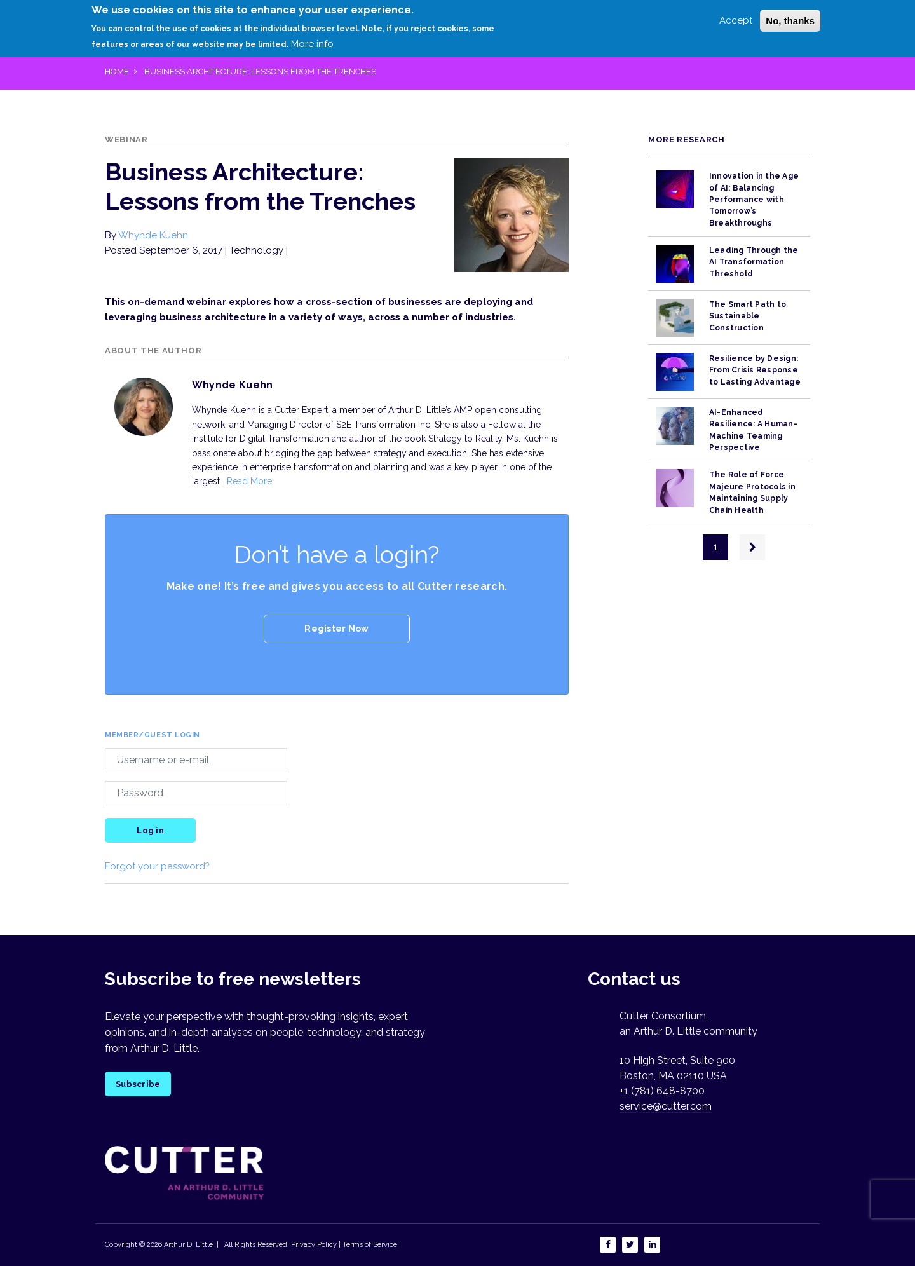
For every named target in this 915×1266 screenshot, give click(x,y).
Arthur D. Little (187, 1245)
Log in (150, 830)
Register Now (336, 628)
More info (312, 44)
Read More (249, 481)
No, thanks (790, 20)
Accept (735, 20)
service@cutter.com (666, 1106)
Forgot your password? (157, 866)
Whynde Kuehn (153, 235)
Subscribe (138, 1084)
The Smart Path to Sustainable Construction (747, 316)
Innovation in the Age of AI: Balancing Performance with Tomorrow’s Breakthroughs (754, 199)
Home (117, 71)
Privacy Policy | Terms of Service (344, 1245)
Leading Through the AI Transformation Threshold (754, 262)
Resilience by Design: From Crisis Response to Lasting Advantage (755, 370)
